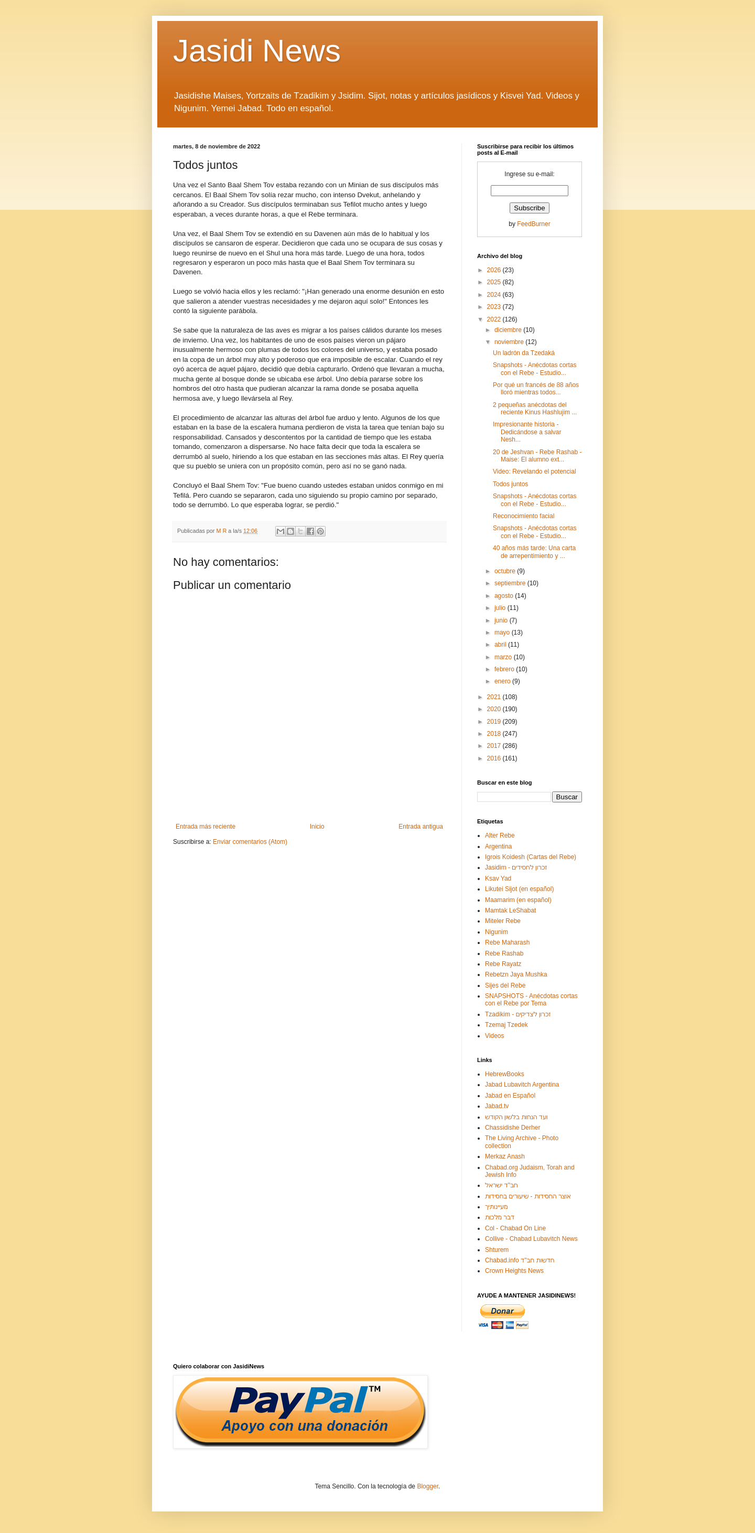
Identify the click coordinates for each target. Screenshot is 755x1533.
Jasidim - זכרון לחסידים (516, 867)
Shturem (497, 1249)
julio (501, 608)
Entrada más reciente (205, 826)
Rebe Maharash (507, 942)
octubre (505, 571)
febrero (505, 669)
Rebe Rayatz (503, 964)
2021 (495, 697)
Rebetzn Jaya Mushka (516, 974)
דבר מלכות (499, 1217)
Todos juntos (510, 484)
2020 (495, 709)
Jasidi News (257, 50)
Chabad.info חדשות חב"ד (519, 1260)
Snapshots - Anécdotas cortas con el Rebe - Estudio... (534, 368)
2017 (495, 745)
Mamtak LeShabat (510, 910)
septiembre (510, 583)
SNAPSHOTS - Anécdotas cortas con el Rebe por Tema (531, 999)
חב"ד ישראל (501, 1185)
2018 (495, 733)
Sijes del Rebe (505, 985)
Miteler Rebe (503, 921)
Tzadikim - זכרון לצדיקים (518, 1014)
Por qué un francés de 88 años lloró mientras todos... (536, 388)
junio (502, 620)
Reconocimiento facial (523, 516)
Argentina (498, 846)
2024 (495, 294)
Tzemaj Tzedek (506, 1024)
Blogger (427, 1486)
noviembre (509, 342)
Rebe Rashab (504, 953)
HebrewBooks (504, 1074)
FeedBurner (533, 224)
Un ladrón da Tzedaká (524, 353)
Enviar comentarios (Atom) (250, 841)
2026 (495, 270)
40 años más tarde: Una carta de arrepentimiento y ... (534, 551)
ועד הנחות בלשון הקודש (516, 1117)
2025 (495, 282)
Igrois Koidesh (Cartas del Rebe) (530, 857)
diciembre (508, 330)
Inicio (317, 826)
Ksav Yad (498, 878)
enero (503, 681)
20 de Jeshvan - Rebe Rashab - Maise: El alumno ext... (537, 455)
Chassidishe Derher (512, 1127)
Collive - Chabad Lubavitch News (531, 1238)
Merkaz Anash (505, 1156)
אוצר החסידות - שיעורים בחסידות (528, 1196)
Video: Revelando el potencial (534, 471)
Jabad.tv (497, 1106)
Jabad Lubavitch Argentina (522, 1084)
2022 (495, 319)
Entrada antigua (420, 826)
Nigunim (496, 932)
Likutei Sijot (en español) (519, 889)
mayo (503, 632)
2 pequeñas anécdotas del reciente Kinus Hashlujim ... (535, 408)
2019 (495, 721)
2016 (495, 758)
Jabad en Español (510, 1095)
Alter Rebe (500, 835)
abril (501, 644)
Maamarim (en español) (518, 900)
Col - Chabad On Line (515, 1228)
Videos (494, 1035)
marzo (504, 657)
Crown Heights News (514, 1270)
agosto (504, 595)
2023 (495, 306)
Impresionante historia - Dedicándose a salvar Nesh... (527, 432)
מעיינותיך (496, 1206)
